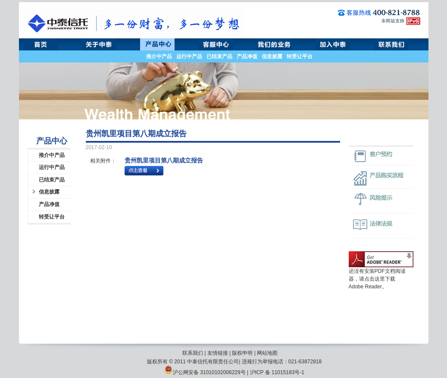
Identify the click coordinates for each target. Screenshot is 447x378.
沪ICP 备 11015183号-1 (277, 372)
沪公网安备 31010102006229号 (205, 372)
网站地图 (267, 353)
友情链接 (217, 353)
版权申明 (242, 353)
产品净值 (247, 56)
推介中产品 (159, 56)
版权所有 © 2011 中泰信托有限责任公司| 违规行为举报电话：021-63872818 (234, 362)
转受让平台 (300, 56)
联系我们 (192, 353)
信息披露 (272, 56)
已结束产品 (219, 56)
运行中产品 (189, 56)
